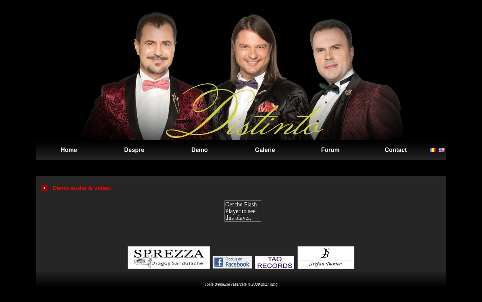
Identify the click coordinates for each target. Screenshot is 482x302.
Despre (134, 150)
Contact (396, 150)
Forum (330, 150)
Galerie (265, 150)
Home (68, 150)
